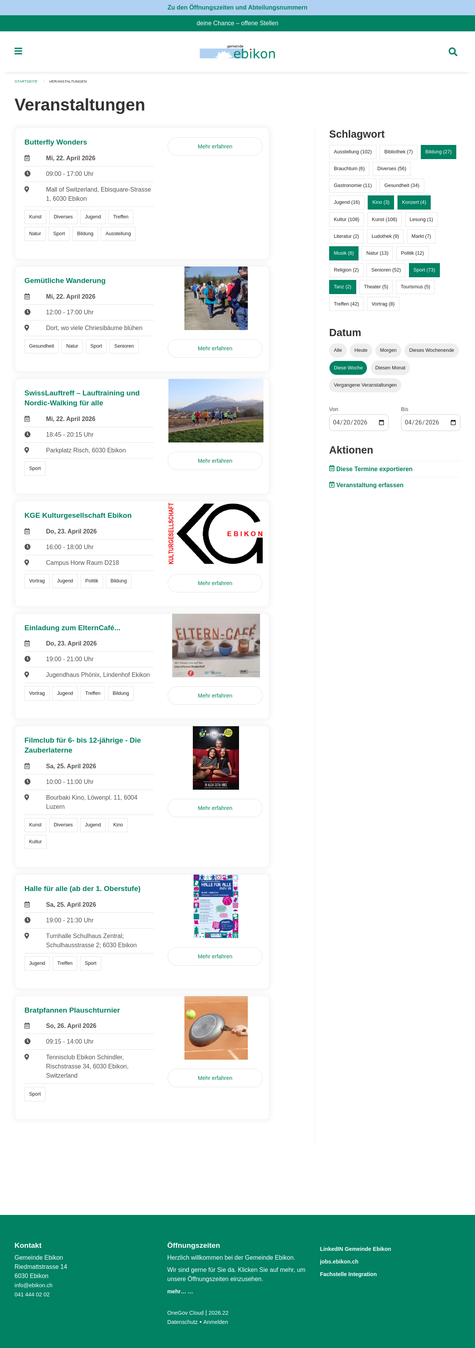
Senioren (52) (386, 273)
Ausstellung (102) (353, 155)
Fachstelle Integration (357, 1273)
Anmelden (220, 1322)
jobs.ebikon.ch (345, 1261)
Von (333, 412)
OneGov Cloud (187, 1312)
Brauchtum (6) (349, 172)
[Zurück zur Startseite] (237, 53)
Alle (338, 353)
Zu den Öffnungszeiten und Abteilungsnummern (238, 7)
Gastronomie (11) (353, 189)
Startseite (27, 85)
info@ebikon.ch (36, 1285)
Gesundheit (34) (402, 189)
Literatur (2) (346, 239)
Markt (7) (421, 239)
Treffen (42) (346, 307)
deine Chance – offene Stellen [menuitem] (240, 23)
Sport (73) (424, 273)
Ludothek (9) (385, 239)
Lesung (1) (421, 222)
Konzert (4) (414, 205)
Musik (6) (344, 256)
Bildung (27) (438, 155)
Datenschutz (184, 1322)
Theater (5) (376, 290)
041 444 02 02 (34, 1294)
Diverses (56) (391, 172)
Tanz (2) (342, 290)
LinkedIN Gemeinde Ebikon (367, 1248)
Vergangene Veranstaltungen (365, 388)
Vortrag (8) (383, 307)
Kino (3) (380, 205)
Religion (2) (346, 273)
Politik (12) (412, 256)
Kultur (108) (346, 222)
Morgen (388, 353)
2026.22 (224, 1312)
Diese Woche (348, 371)
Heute (360, 353)
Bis (404, 412)
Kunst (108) (384, 222)
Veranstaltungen (73, 85)
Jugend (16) (347, 205)
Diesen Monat (390, 371)
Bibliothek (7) (399, 155)
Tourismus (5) (415, 290)
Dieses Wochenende (431, 353)
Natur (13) (378, 256)
